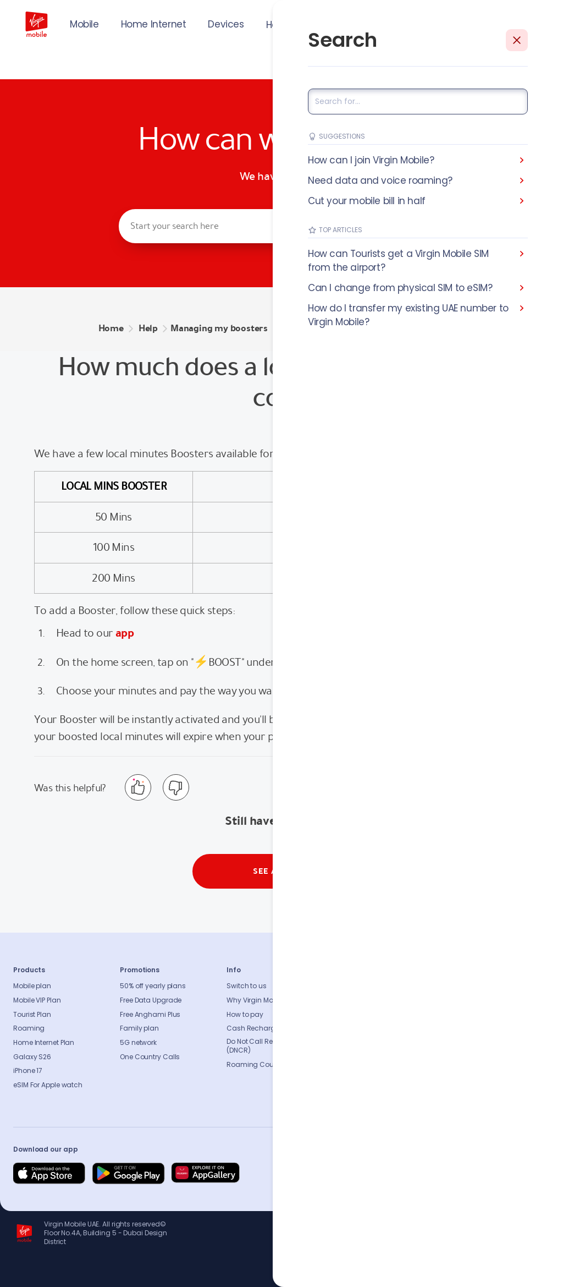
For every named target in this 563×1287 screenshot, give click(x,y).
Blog (341, 1028)
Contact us (458, 1000)
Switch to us (247, 986)
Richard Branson (527, 1272)
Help (275, 24)
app (124, 633)
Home (111, 328)
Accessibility (353, 1042)
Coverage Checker (470, 1028)
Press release (354, 1014)
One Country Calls (150, 1057)
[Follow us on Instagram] (461, 1174)
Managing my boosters (219, 328)
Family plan (139, 1028)
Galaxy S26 (32, 1057)
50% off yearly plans (153, 986)
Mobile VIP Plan (37, 1000)
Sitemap (454, 1042)
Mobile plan (32, 986)
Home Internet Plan (43, 1042)
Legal (342, 1085)
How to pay (245, 1014)
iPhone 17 (27, 1070)
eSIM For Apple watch (47, 1085)
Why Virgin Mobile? (257, 1000)
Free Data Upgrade (150, 1000)
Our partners (353, 1057)
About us (347, 986)
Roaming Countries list (264, 1064)
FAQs (448, 986)
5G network (138, 1042)
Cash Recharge (253, 1028)
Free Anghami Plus (150, 1014)
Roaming (29, 1028)
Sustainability (356, 1000)
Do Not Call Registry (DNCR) (259, 1046)
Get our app (352, 1070)
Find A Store (459, 1014)
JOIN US (468, 23)
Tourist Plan (32, 1014)
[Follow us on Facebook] (434, 1174)
